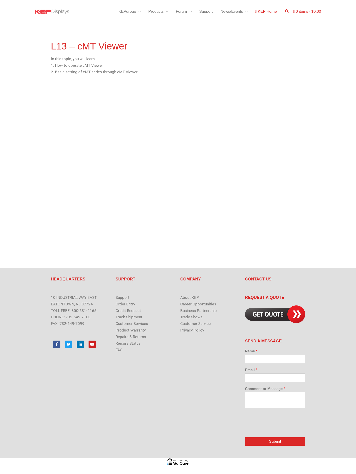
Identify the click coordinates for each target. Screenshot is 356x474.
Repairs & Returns (131, 336)
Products (155, 11)
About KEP (189, 297)
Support (206, 11)
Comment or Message (265, 389)
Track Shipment (129, 317)
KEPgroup (127, 11)
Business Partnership (198, 310)
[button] (286, 12)
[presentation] (279, 430)
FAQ (119, 350)
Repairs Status (128, 343)
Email (251, 370)
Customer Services (132, 323)
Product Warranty (131, 330)
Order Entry (125, 304)
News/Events (231, 11)
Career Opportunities (198, 304)
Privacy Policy (192, 330)
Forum (181, 11)
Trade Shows (191, 317)
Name (251, 351)
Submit (275, 441)
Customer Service (195, 323)
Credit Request (128, 310)
